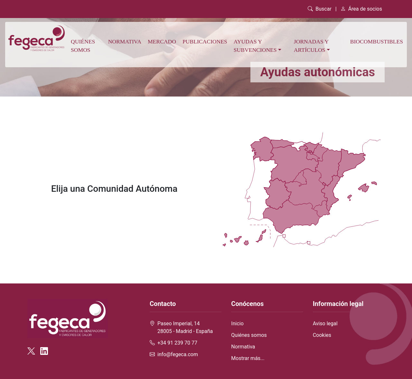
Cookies (322, 335)
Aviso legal (325, 323)
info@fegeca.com (177, 354)
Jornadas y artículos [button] (311, 45)
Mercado (162, 41)
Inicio (237, 323)
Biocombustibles (376, 41)
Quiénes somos (83, 45)
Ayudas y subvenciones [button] (255, 45)
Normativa (124, 41)
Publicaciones (205, 41)
